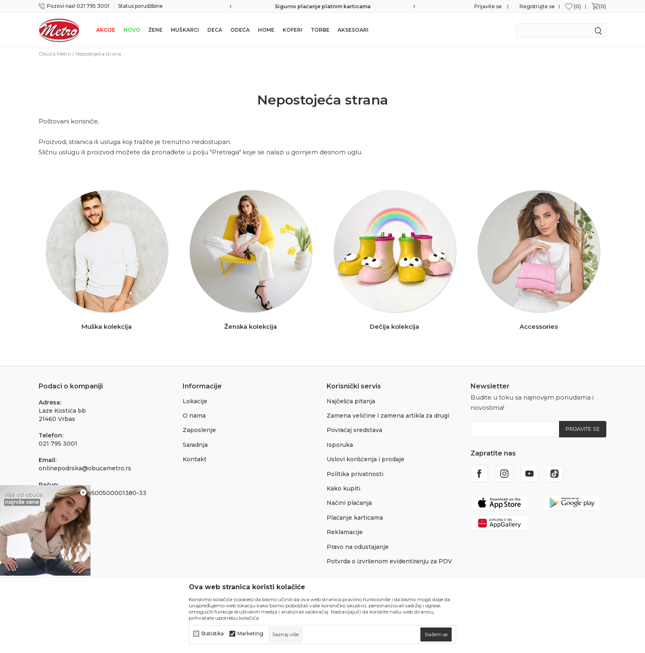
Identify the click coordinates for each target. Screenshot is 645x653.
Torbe (320, 30)
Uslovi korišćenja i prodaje (365, 459)
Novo (131, 30)
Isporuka (340, 445)
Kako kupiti (343, 488)
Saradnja (195, 445)
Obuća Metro (55, 54)
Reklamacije (345, 532)
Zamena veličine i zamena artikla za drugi (388, 415)
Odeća (240, 30)
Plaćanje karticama (355, 517)
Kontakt (194, 459)
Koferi (292, 30)
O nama (194, 415)
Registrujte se (537, 6)
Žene (155, 30)
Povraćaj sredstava (354, 430)
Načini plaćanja (349, 503)
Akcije (105, 30)
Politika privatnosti (355, 474)
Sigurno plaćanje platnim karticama (323, 6)
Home (266, 30)
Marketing (250, 633)
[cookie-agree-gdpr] (436, 634)
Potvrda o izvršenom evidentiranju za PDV (389, 561)
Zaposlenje (199, 430)
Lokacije (195, 401)
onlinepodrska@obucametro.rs (85, 468)
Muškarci (185, 30)
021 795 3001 (58, 443)
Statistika (212, 633)
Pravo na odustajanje (358, 547)
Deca (214, 30)
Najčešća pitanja (351, 401)
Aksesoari (353, 30)
